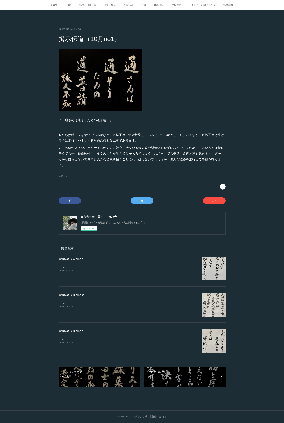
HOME (55, 5)
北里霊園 (228, 5)
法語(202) (63, 176)
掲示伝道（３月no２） (73, 295)
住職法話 (159, 5)
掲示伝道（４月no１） (73, 259)
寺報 (143, 5)
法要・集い (110, 5)
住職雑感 (176, 5)
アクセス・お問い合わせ (202, 5)
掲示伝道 (128, 5)
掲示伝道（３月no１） (73, 331)
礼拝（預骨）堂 (87, 5)
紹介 (68, 5)
